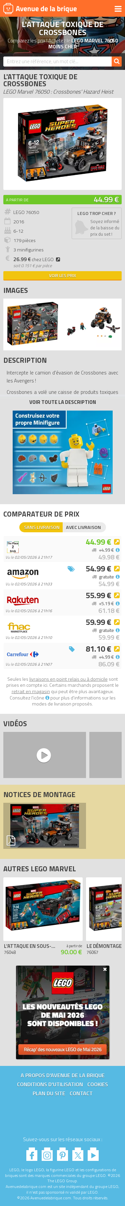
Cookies (97, 1084)
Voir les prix (62, 275)
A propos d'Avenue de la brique (63, 1075)
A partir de (17, 200)
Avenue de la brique (40, 8)
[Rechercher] (117, 62)
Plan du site (49, 1093)
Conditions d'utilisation (50, 1084)
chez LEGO (37, 259)
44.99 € (106, 199)
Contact (81, 1093)
